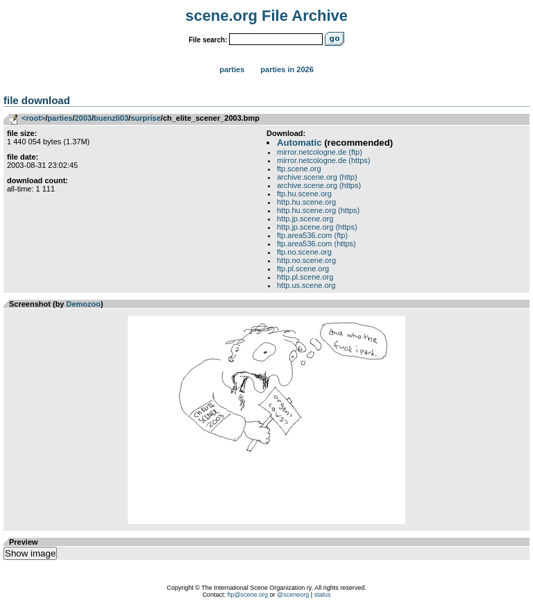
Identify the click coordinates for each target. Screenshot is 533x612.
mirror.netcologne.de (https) (324, 160)
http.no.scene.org (306, 260)
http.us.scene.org (306, 285)
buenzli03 (111, 118)
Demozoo (84, 304)
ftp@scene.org (247, 594)
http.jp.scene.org (305, 218)
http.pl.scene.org (305, 277)
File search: (208, 40)
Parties (231, 69)
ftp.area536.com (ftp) (312, 235)
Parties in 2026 (286, 69)
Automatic (299, 142)
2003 (82, 118)
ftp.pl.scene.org (303, 268)
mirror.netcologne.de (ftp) (319, 152)
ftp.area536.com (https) (316, 243)
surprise (145, 118)
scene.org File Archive (266, 15)
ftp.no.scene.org (304, 252)
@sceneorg (293, 594)
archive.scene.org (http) (317, 177)
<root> (33, 118)
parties (59, 118)
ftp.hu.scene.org (304, 193)
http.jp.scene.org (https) (317, 227)
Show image (30, 553)
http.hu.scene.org (306, 202)
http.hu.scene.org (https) (318, 210)
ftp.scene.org (299, 168)
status (322, 594)
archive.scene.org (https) (319, 185)
